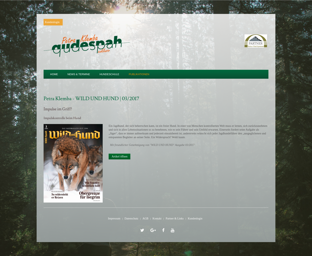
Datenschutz (131, 218)
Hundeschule (109, 74)
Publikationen (139, 74)
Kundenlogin (52, 22)
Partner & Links (175, 218)
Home (54, 74)
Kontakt (157, 218)
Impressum (114, 218)
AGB (145, 218)
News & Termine (78, 74)
